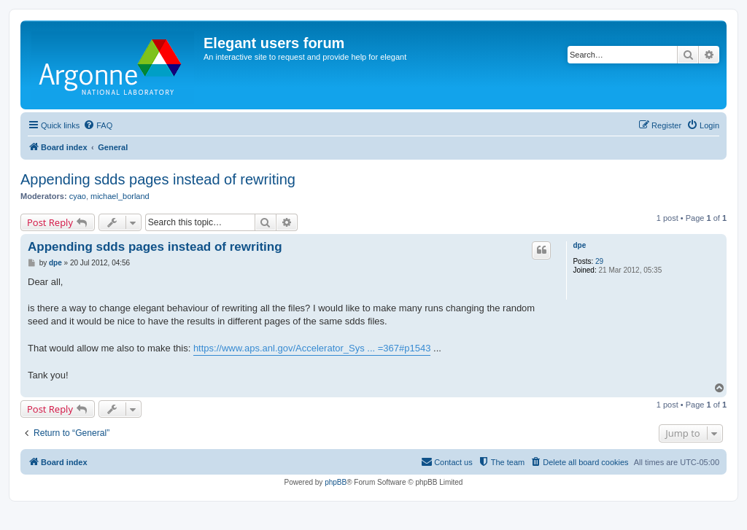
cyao (77, 196)
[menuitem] (97, 125)
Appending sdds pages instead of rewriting (157, 179)
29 (599, 261)
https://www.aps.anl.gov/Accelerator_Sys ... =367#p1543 (312, 348)
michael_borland (120, 196)
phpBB (336, 482)
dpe (579, 245)
